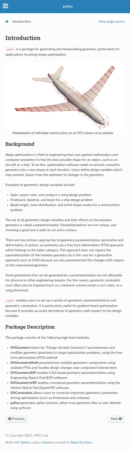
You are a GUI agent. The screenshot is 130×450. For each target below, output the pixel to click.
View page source (112, 21)
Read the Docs (81, 442)
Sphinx (26, 442)
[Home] (7, 21)
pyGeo (68, 6)
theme (47, 442)
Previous (16, 419)
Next (116, 419)
